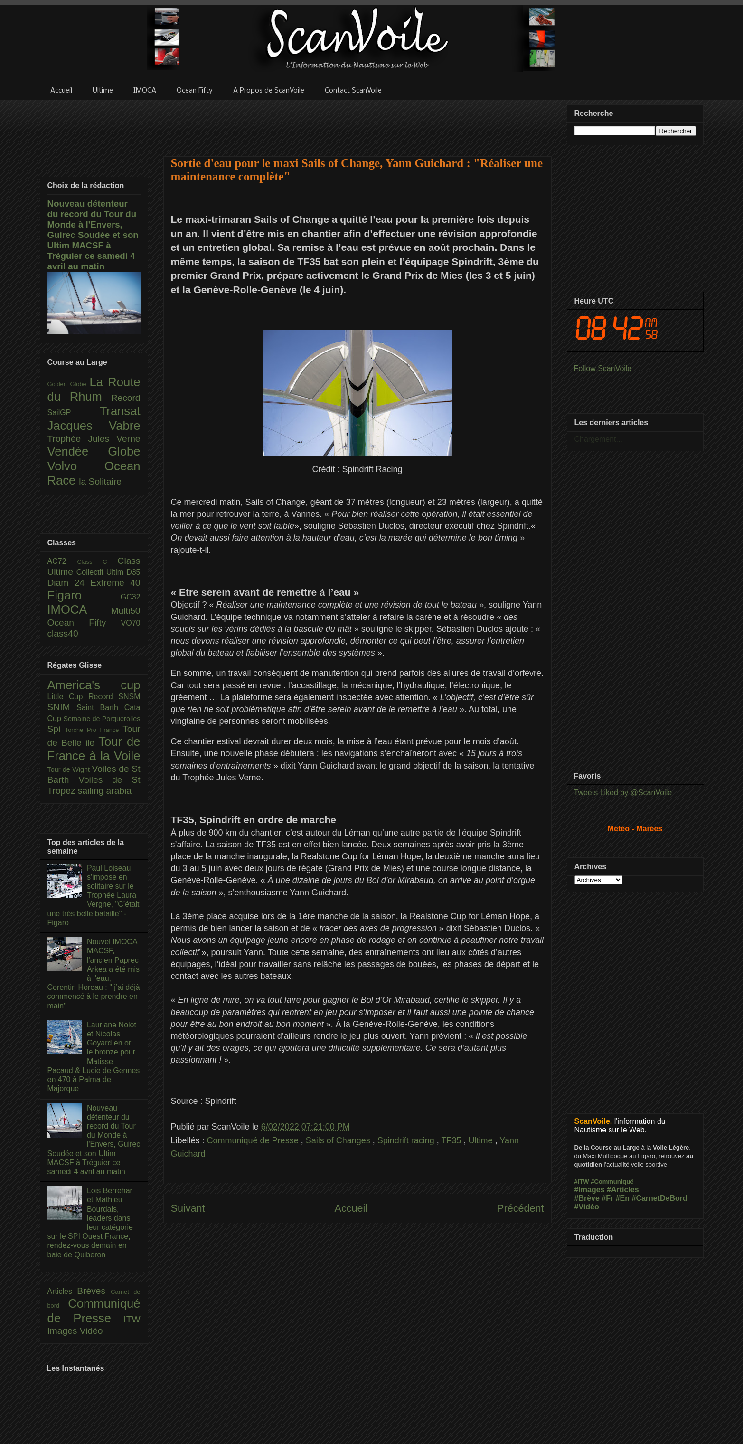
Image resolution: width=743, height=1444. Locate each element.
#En (623, 1198)
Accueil (350, 1208)
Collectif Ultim (101, 572)
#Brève (587, 1198)
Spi (56, 729)
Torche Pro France (93, 729)
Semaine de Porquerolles (102, 718)
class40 (62, 633)
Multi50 (126, 611)
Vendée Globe (94, 451)
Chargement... (598, 439)
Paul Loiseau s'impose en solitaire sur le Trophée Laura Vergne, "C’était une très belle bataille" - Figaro (93, 895)
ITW (131, 1319)
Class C (97, 561)
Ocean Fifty (84, 622)
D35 (133, 572)
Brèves (94, 1291)
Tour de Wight (69, 769)
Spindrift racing (407, 1140)
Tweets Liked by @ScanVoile (623, 792)
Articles (62, 1291)
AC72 (62, 561)
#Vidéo (586, 1207)
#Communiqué (612, 1181)
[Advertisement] (357, 122)
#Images (589, 1190)
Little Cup (68, 697)
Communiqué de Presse (254, 1140)
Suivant (188, 1208)
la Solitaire (100, 481)
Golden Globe (68, 384)
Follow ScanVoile (603, 368)
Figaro (84, 595)
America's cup (94, 685)
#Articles (623, 1190)
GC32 (131, 597)
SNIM (62, 707)
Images (63, 1331)
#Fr (607, 1198)
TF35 (453, 1140)
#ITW (581, 1181)
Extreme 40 (115, 583)
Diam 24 (69, 583)
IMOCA (79, 609)
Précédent (520, 1208)
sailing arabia (105, 791)
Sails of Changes (339, 1140)
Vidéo (91, 1331)
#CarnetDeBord (659, 1198)
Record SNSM (114, 697)
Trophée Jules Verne (94, 439)
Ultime (482, 1140)
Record (126, 398)
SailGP (73, 412)
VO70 (131, 623)
